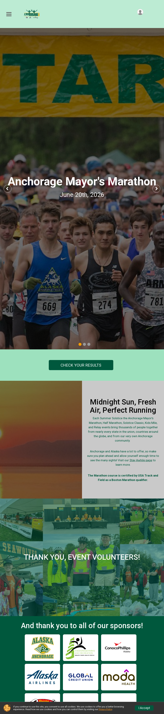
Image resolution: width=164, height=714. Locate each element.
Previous (10, 188)
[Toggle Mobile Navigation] (8, 14)
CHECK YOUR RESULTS (81, 365)
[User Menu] (140, 12)
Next (159, 188)
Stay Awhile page (142, 473)
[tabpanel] (82, 188)
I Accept (144, 708)
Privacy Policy (105, 709)
